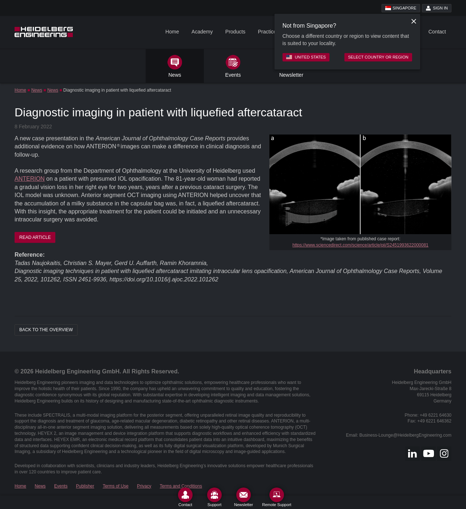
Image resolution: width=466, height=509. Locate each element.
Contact (437, 32)
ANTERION (30, 179)
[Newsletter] (243, 497)
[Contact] (185, 497)
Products (235, 32)
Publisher (85, 486)
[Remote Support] (276, 497)
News (36, 90)
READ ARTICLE (35, 237)
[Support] (214, 497)
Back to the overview (46, 329)
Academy (202, 32)
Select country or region (378, 57)
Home (172, 32)
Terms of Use (116, 486)
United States (306, 57)
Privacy (144, 486)
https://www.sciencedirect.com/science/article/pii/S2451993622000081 (360, 245)
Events (61, 486)
